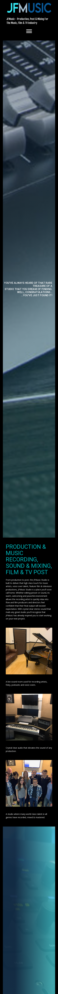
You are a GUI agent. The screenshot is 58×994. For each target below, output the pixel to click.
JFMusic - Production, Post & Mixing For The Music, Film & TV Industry (27, 20)
